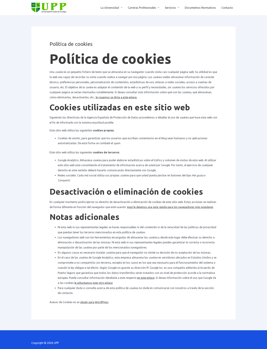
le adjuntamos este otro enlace (93, 282)
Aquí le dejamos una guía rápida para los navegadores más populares (170, 207)
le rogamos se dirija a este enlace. (116, 97)
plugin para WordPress (94, 302)
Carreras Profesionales (142, 7)
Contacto (227, 7)
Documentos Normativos (200, 7)
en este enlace (145, 277)
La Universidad (110, 7)
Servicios (170, 7)
